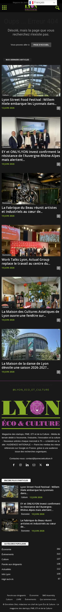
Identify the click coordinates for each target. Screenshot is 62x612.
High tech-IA (8, 579)
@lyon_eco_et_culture (31, 389)
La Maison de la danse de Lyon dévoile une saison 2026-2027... (25, 365)
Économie (6, 147)
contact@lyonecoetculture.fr (39, 458)
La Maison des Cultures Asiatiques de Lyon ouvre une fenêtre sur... (30, 313)
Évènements (8, 554)
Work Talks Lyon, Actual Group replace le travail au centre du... (26, 261)
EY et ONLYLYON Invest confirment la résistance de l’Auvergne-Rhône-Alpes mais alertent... (31, 156)
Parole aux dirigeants (12, 564)
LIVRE (18, 599)
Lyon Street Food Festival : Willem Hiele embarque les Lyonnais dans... (29, 102)
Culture (5, 95)
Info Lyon (6, 574)
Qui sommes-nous (48, 599)
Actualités (6, 569)
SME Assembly (48, 595)
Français (36, 3)
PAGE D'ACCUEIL (41, 45)
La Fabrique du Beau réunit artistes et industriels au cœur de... (29, 209)
